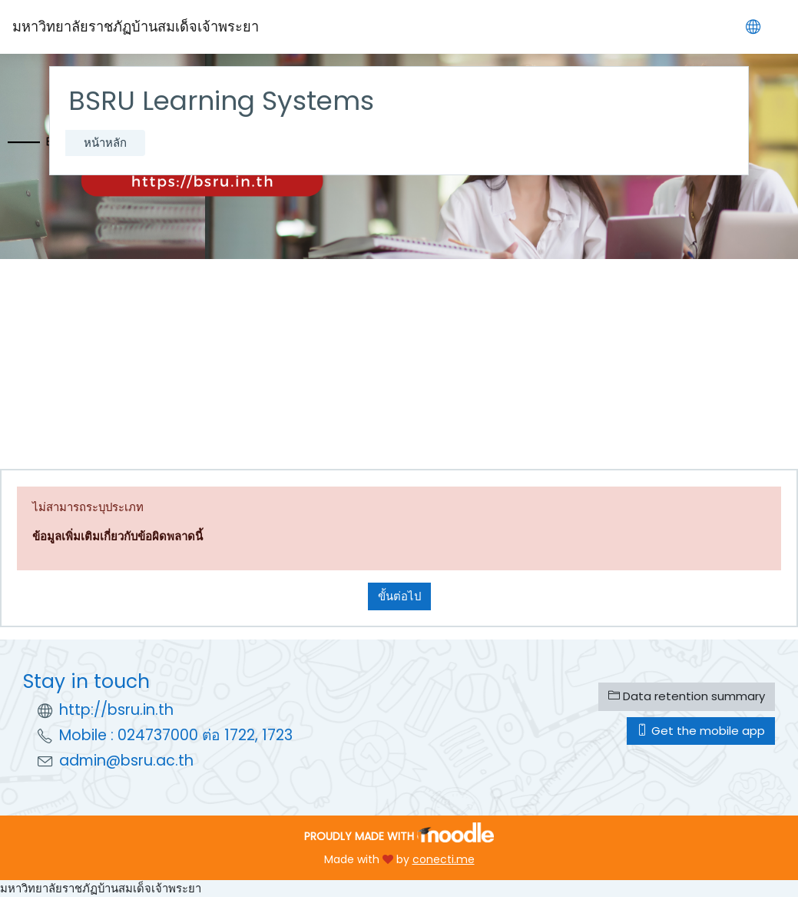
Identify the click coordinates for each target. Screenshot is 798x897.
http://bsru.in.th (116, 709)
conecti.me (443, 859)
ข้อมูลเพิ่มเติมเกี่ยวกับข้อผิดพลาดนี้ (117, 536)
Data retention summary (686, 696)
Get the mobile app (701, 731)
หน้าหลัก (105, 143)
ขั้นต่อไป (399, 596)
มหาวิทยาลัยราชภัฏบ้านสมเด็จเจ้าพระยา (100, 888)
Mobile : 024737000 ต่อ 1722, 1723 (176, 735)
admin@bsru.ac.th (126, 760)
